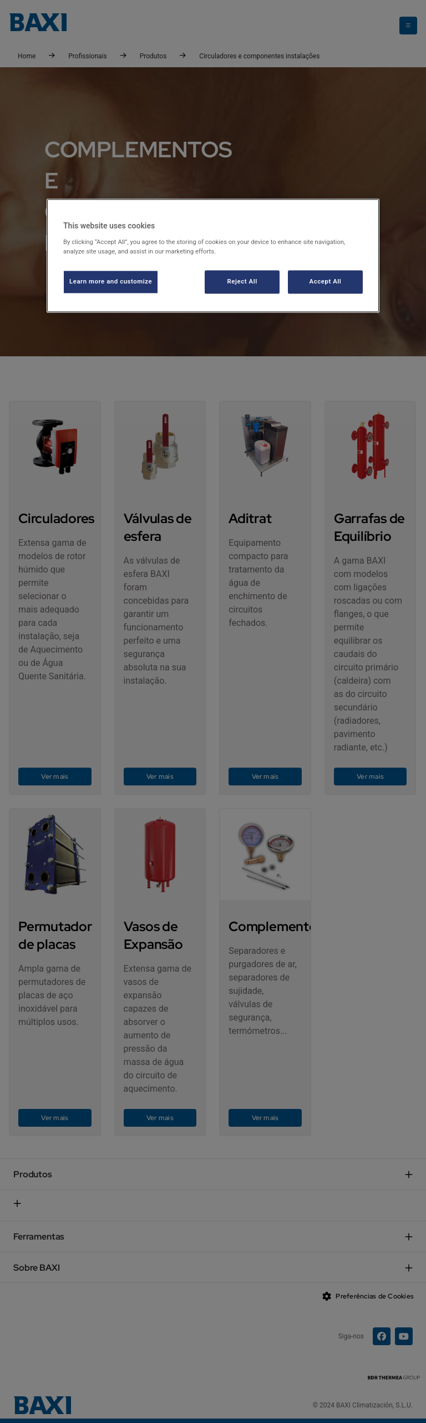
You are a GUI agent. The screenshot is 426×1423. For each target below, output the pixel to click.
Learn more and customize (110, 281)
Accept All (326, 281)
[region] (213, 255)
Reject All (242, 281)
